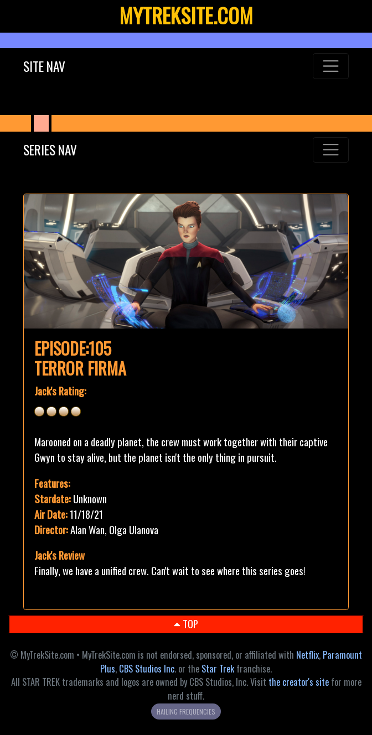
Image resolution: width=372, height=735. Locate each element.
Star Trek (218, 668)
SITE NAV (44, 66)
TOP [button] (186, 623)
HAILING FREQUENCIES (186, 711)
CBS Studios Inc (146, 668)
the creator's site (298, 682)
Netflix (307, 654)
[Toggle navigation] (331, 66)
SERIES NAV (50, 149)
